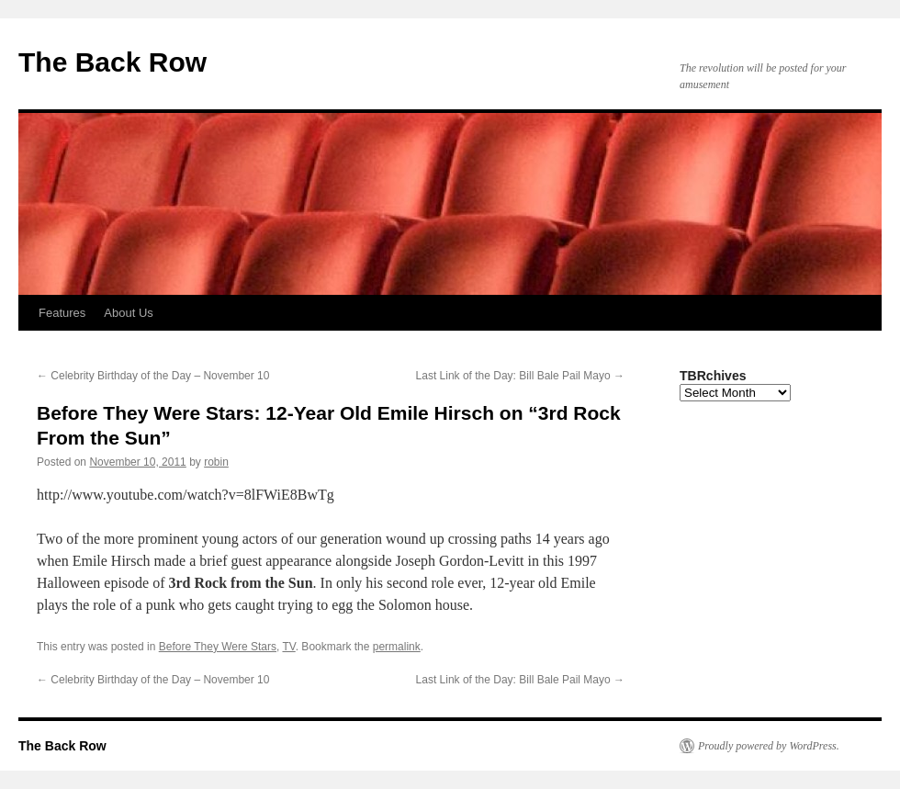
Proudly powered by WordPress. (768, 745)
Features (62, 313)
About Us (128, 313)
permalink (397, 646)
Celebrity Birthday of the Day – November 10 (153, 375)
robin (216, 462)
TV (288, 646)
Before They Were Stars (217, 646)
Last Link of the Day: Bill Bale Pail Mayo (520, 375)
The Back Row (112, 62)
